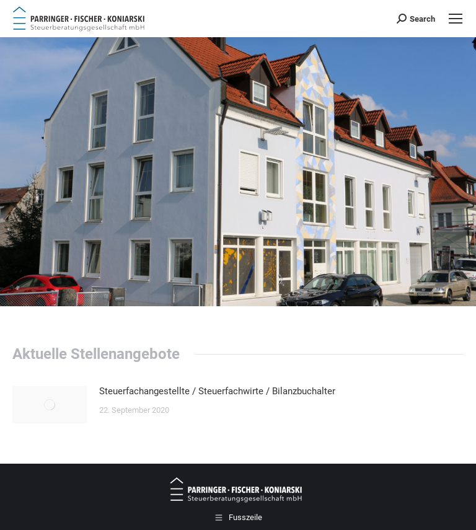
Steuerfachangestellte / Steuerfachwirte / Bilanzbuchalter (217, 391)
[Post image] (49, 404)
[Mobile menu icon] (455, 19)
